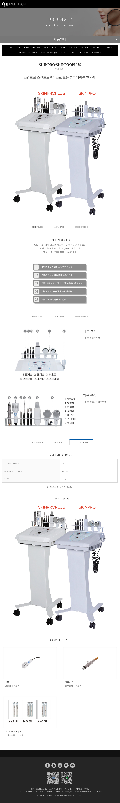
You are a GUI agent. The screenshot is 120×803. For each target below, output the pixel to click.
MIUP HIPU (72, 47)
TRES (18, 47)
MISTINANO (96, 53)
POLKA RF (36, 47)
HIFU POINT (95, 47)
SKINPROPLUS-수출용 (49, 53)
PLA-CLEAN (83, 53)
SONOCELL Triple (49, 47)
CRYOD (73, 53)
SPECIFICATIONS (81, 227)
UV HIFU (26, 47)
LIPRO (10, 47)
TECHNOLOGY (37, 317)
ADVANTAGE (59, 227)
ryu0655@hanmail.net (70, 791)
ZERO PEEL (84, 47)
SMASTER (64, 53)
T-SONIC (62, 47)
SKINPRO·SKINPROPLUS (28, 53)
